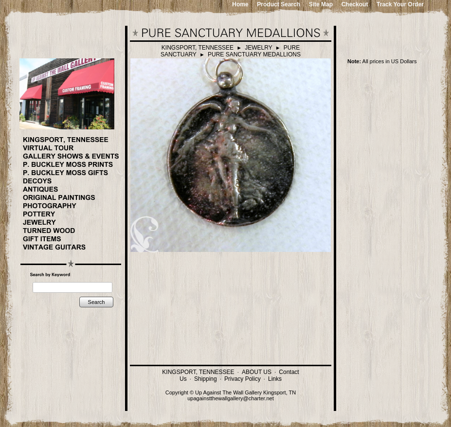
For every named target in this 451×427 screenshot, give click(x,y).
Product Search (278, 4)
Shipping (205, 378)
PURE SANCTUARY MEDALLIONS (254, 54)
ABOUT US (256, 372)
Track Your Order (400, 4)
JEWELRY (258, 47)
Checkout (355, 4)
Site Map (321, 4)
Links (275, 378)
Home (240, 4)
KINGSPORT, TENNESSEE (198, 47)
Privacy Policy (242, 378)
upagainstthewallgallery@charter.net (230, 398)
